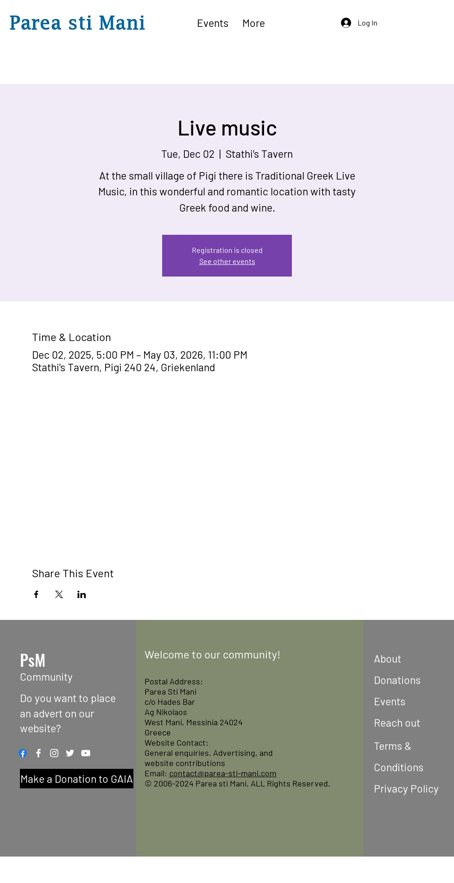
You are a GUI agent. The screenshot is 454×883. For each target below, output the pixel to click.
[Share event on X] (59, 594)
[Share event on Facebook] (36, 594)
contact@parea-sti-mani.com (223, 773)
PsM (32, 659)
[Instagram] (54, 753)
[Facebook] (22, 753)
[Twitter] (70, 753)
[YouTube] (85, 753)
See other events (227, 261)
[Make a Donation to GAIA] (76, 778)
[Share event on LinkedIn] (81, 594)
